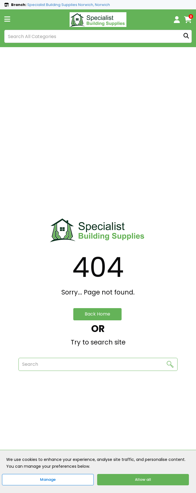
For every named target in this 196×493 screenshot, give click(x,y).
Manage (48, 479)
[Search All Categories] (98, 36)
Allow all (143, 479)
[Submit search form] (186, 36)
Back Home (97, 314)
